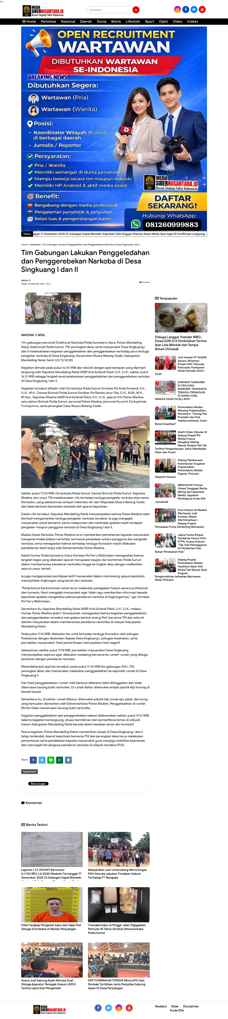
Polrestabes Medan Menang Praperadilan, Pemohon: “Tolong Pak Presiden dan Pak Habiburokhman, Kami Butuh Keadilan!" (181, 415)
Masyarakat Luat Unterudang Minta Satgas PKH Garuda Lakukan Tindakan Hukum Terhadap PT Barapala (117, 873)
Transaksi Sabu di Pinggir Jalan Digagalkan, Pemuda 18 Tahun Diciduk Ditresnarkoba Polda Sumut (117, 929)
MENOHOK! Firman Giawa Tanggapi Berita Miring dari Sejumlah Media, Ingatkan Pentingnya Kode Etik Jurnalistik (181, 493)
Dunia (101, 21)
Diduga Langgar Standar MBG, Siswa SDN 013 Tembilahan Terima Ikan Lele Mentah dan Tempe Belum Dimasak (181, 343)
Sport (149, 21)
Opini (163, 21)
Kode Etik (177, 1010)
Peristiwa (48, 21)
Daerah (86, 21)
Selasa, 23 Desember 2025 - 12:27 (36, 284)
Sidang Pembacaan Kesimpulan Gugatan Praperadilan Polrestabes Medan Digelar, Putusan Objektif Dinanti (180, 468)
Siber (175, 1006)
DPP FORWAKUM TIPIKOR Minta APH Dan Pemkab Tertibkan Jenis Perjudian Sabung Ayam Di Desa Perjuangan (116, 984)
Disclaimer (191, 1006)
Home (29, 21)
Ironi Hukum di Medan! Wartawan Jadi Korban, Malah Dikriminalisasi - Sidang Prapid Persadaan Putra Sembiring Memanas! (181, 518)
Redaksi (161, 1006)
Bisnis (116, 21)
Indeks (192, 21)
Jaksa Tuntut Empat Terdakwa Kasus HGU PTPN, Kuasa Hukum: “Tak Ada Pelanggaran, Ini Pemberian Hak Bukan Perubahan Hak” (181, 543)
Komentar (144, 282)
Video (177, 21)
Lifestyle (133, 21)
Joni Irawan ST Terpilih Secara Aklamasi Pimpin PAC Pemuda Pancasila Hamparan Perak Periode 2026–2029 (181, 366)
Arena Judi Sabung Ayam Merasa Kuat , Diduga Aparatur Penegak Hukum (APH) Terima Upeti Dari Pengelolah (48, 984)
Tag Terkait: (29, 771)
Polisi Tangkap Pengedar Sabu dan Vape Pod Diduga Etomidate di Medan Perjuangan (51, 927)
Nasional (68, 21)
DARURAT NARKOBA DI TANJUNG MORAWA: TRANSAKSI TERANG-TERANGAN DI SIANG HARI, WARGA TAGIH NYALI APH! (181, 391)
